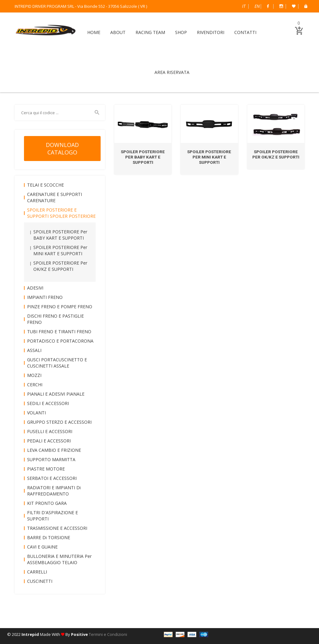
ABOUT (118, 32)
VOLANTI (36, 413)
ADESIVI (35, 288)
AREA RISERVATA (172, 72)
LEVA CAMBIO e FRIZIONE (54, 450)
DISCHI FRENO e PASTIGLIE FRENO (55, 319)
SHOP (181, 32)
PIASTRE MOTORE (46, 469)
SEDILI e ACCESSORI (48, 403)
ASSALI (34, 350)
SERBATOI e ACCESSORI (52, 478)
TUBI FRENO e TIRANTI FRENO (59, 331)
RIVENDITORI (210, 32)
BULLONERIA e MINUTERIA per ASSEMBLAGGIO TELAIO (59, 559)
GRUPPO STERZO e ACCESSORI (59, 422)
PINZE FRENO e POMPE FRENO (59, 307)
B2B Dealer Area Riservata (305, 6)
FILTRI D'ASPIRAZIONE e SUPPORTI (52, 516)
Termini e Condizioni (108, 634)
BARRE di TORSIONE (48, 537)
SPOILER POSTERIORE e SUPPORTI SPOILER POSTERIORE (61, 213)
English (257, 6)
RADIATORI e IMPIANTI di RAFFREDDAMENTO (54, 491)
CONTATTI (245, 32)
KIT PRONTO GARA (47, 503)
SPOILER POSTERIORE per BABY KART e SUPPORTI (143, 157)
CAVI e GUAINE (42, 547)
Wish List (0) (294, 6)
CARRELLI (37, 572)
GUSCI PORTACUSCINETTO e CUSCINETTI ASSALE (57, 363)
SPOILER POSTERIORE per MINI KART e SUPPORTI (209, 157)
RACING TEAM (150, 32)
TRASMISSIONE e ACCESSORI (57, 528)
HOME (93, 32)
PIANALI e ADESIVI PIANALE (55, 394)
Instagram (281, 6)
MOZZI (34, 375)
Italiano (243, 6)
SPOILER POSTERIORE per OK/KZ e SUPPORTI (276, 154)
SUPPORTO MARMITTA (51, 459)
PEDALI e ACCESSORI (49, 441)
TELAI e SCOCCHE (45, 185)
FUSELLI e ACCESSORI (49, 431)
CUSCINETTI (39, 581)
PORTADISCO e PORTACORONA (60, 341)
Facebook (268, 6)
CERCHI (34, 385)
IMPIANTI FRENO (45, 297)
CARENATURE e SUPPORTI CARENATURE (54, 197)
